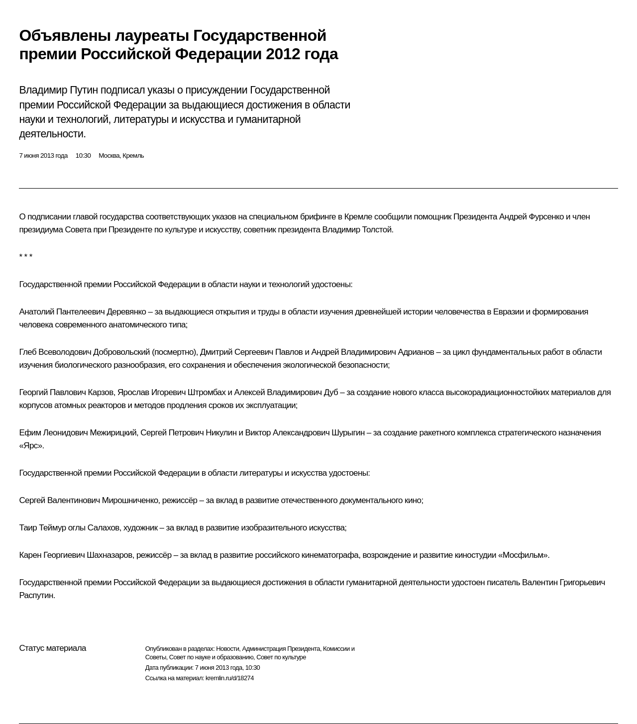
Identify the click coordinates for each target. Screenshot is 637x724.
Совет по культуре (281, 657)
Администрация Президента (281, 648)
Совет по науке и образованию (211, 657)
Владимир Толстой (357, 229)
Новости (227, 648)
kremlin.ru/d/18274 (230, 678)
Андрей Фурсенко (531, 216)
